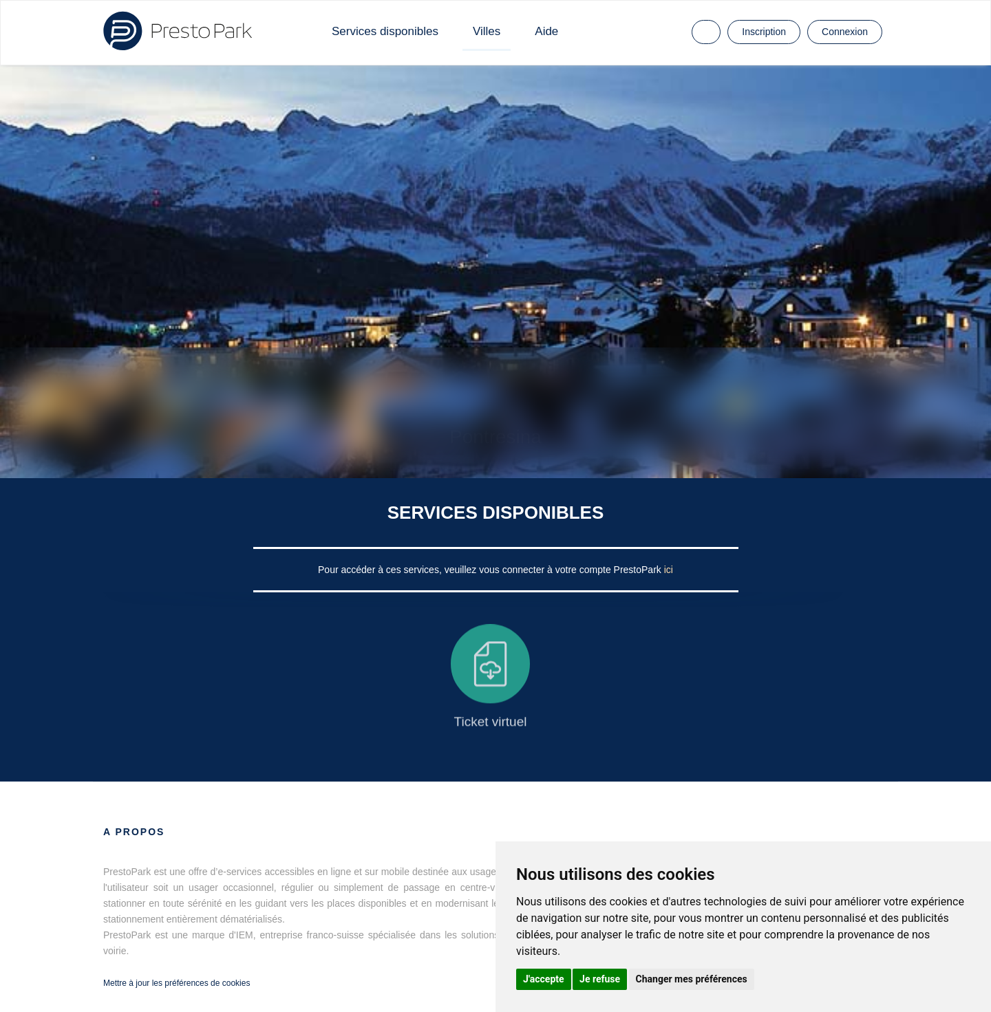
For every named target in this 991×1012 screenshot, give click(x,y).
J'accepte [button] (543, 978)
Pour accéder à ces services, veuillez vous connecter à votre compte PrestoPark (491, 569)
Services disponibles (385, 31)
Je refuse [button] (599, 978)
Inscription (764, 31)
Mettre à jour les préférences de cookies (176, 983)
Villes (486, 31)
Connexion (845, 31)
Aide (546, 31)
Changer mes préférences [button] (691, 978)
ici (668, 569)
